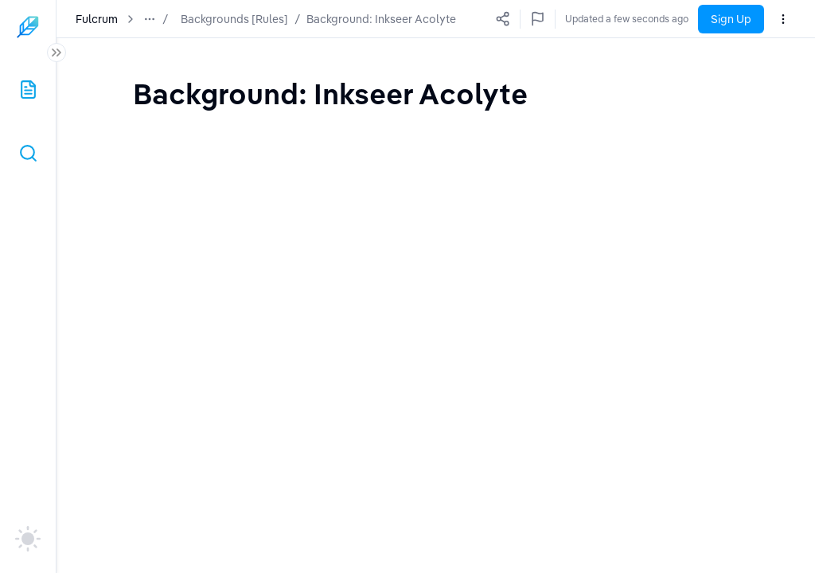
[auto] (28, 539)
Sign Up (731, 19)
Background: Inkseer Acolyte (381, 19)
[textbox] (330, 93)
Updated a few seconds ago (626, 19)
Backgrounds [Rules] (234, 19)
